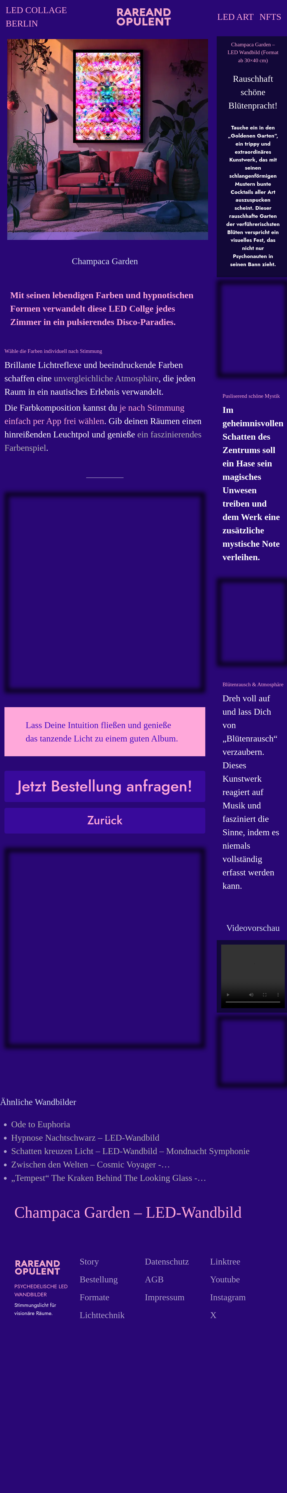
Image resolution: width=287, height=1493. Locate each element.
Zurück (105, 820)
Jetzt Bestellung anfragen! (104, 786)
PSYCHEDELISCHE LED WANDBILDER (40, 1290)
